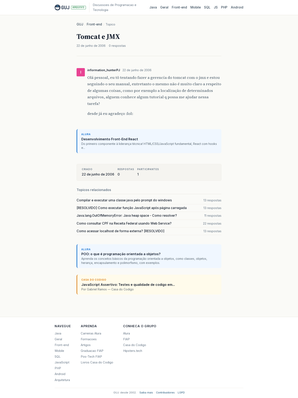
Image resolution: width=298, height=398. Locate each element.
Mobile (195, 7)
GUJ (80, 24)
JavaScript (62, 362)
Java (153, 7)
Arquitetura (62, 380)
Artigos (86, 345)
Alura (126, 333)
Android (237, 7)
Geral (164, 7)
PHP (224, 7)
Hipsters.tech (132, 351)
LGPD (181, 392)
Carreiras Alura (91, 333)
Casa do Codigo (134, 345)
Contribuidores (165, 392)
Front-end (94, 24)
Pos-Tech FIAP (91, 356)
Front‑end (179, 7)
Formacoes (89, 339)
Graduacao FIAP (92, 351)
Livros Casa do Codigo (97, 362)
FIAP (126, 339)
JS (216, 7)
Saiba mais (146, 392)
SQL (207, 7)
